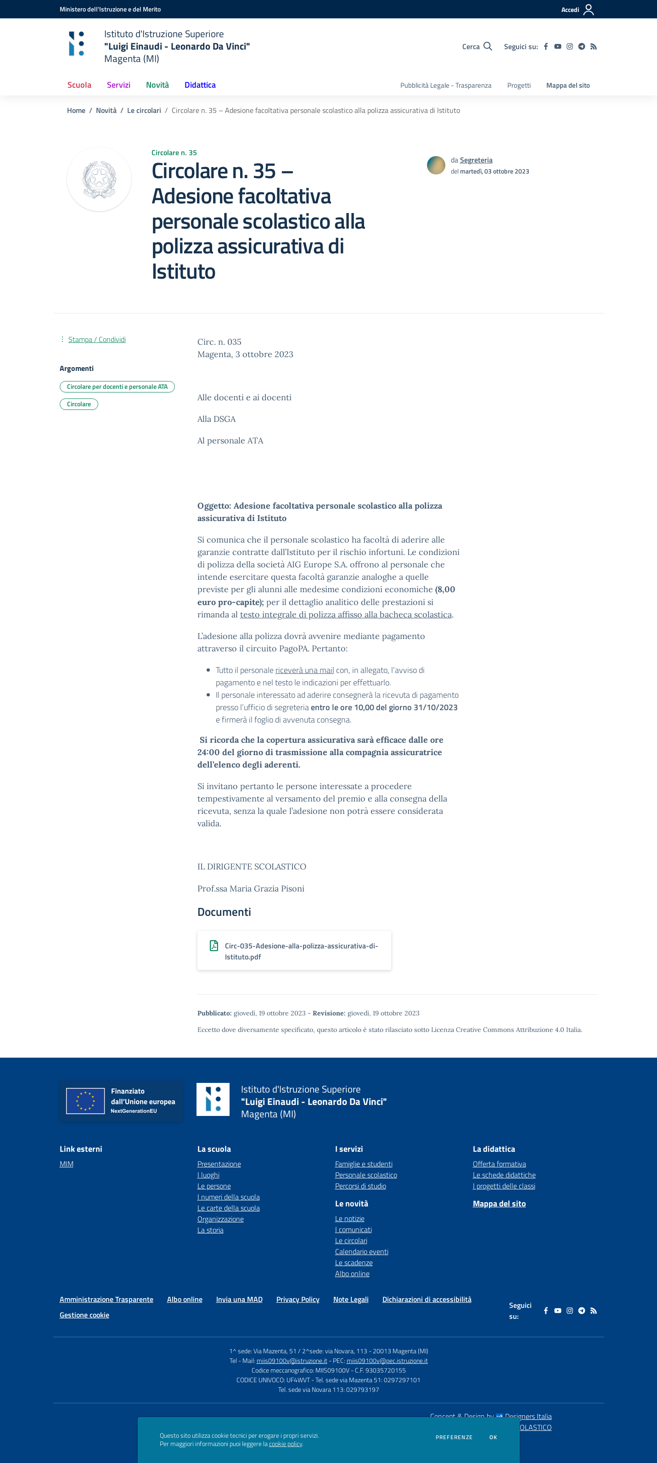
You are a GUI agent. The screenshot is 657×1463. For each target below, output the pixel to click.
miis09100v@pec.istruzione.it (387, 1360)
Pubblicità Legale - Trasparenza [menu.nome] (446, 85)
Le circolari (144, 110)
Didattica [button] (200, 84)
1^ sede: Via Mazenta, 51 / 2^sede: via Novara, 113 (298, 1351)
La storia (210, 1229)
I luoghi (208, 1174)
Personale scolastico (366, 1174)
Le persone (214, 1185)
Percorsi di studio (360, 1185)
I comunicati (353, 1229)
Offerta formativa (499, 1163)
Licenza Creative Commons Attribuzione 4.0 (497, 1030)
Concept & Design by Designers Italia (491, 1416)
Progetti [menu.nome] (519, 85)
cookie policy (285, 1444)
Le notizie (350, 1218)
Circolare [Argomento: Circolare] (79, 404)
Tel (234, 1360)
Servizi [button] (118, 84)
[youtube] (558, 46)
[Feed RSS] (594, 46)
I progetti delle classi (504, 1185)
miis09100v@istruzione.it (292, 1360)
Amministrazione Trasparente (106, 1299)
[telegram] (582, 46)
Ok (493, 1437)
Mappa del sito (568, 85)
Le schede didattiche (504, 1174)
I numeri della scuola (228, 1196)
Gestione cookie (84, 1314)
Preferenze (454, 1437)
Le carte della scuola (228, 1207)
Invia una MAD (239, 1299)
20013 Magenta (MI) (400, 1351)
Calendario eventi (361, 1251)
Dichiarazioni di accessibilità (427, 1299)
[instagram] (570, 46)
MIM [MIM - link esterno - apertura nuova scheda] (66, 1163)
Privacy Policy (298, 1299)
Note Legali (351, 1299)
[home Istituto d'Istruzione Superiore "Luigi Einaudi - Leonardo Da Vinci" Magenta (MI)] (155, 46)
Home (76, 110)
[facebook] (546, 46)
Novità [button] (157, 84)
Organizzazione (220, 1218)
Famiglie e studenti (364, 1163)
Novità (106, 110)
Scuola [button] (79, 84)
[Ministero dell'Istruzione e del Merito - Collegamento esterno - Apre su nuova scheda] (110, 9)
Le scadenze (354, 1262)
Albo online (352, 1273)
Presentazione (219, 1163)
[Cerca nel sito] (477, 46)
